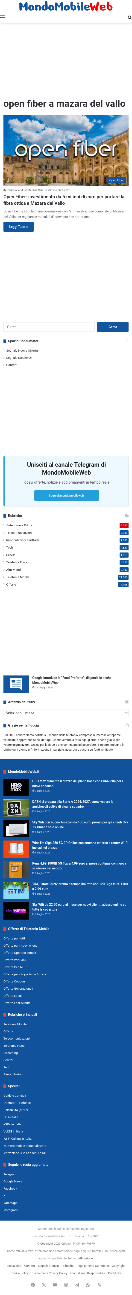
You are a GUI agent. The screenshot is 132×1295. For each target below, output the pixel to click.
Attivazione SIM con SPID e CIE (25, 1153)
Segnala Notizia (48, 1265)
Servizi (10, 555)
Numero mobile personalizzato (24, 1146)
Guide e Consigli (14, 1095)
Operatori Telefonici (17, 1103)
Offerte (11, 584)
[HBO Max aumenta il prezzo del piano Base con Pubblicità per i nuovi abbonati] (16, 787)
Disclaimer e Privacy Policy (49, 1273)
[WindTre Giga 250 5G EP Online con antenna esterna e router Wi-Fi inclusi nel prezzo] (16, 849)
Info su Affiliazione (80, 1258)
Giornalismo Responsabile (87, 1273)
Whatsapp (10, 1203)
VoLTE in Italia (13, 1131)
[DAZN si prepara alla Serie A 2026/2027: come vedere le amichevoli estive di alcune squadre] (16, 808)
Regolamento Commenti (92, 1265)
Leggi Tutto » (18, 227)
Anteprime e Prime (19, 525)
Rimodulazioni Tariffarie (22, 540)
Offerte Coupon (14, 981)
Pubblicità (114, 1273)
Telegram (10, 1174)
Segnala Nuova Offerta (22, 350)
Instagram (10, 1210)
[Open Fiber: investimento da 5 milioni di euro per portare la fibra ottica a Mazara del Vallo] (66, 150)
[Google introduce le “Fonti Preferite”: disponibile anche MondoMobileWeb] (16, 684)
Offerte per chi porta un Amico (24, 974)
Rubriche (67, 1265)
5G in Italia (10, 1117)
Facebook (10, 1188)
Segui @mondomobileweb (66, 495)
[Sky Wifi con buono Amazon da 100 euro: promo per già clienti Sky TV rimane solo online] (16, 828)
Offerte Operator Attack (19, 952)
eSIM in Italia (12, 1124)
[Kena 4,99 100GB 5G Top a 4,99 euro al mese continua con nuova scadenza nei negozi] (16, 869)
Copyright (46, 1243)
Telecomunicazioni (19, 532)
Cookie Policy (20, 1273)
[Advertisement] (66, 60)
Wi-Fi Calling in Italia (17, 1138)
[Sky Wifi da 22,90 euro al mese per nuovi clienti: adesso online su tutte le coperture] (16, 911)
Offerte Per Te (13, 967)
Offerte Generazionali (18, 988)
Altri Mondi (13, 569)
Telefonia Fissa (16, 562)
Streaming (10, 1053)
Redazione (14, 1265)
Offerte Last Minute (17, 1003)
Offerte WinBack (14, 960)
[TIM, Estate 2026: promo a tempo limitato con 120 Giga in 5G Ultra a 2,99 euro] (16, 890)
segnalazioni (20, 744)
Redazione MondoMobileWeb (25, 190)
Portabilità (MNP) (15, 1110)
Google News (12, 1181)
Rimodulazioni (13, 1074)
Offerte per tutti (14, 938)
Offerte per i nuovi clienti (20, 945)
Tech (9, 547)
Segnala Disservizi (19, 357)
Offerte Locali (12, 995)
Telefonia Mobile (17, 577)
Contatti (11, 365)
